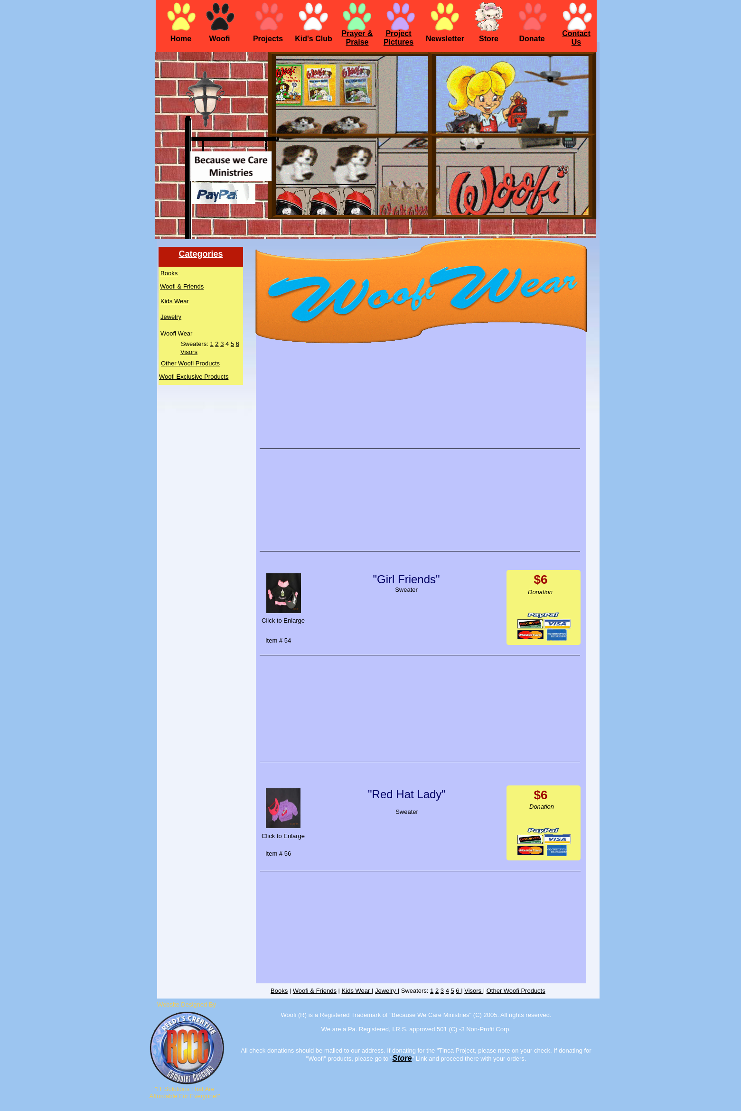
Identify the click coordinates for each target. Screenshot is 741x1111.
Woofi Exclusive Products (193, 376)
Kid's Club (313, 39)
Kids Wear (174, 301)
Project (398, 33)
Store (402, 1058)
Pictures (398, 42)
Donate (531, 39)
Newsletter (445, 39)
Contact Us (576, 37)
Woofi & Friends (182, 286)
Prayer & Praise (357, 37)
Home (180, 39)
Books (169, 273)
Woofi (219, 39)
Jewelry (170, 316)
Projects (268, 39)
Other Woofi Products (190, 363)
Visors (188, 351)
